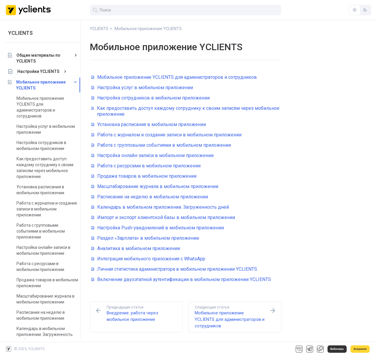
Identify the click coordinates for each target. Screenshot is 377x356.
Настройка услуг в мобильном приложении (48, 129)
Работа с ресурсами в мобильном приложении (42, 266)
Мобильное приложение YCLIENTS (43, 85)
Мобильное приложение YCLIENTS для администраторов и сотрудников (42, 107)
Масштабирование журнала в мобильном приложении (48, 299)
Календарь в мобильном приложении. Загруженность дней (47, 334)
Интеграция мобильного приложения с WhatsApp (148, 259)
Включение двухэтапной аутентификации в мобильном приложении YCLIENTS (181, 279)
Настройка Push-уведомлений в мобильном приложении (157, 228)
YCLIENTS (22, 33)
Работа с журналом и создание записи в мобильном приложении (49, 209)
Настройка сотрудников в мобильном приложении (43, 145)
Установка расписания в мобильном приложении (42, 189)
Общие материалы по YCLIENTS (40, 58)
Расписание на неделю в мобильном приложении (43, 315)
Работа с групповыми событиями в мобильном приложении (43, 231)
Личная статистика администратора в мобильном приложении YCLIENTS (174, 269)
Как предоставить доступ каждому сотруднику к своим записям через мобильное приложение (47, 167)
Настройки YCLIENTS (40, 71)
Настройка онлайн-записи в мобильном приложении (45, 250)
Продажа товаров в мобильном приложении (49, 282)
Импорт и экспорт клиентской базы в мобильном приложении (163, 217)
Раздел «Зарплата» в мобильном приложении (145, 238)
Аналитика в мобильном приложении (135, 248)
